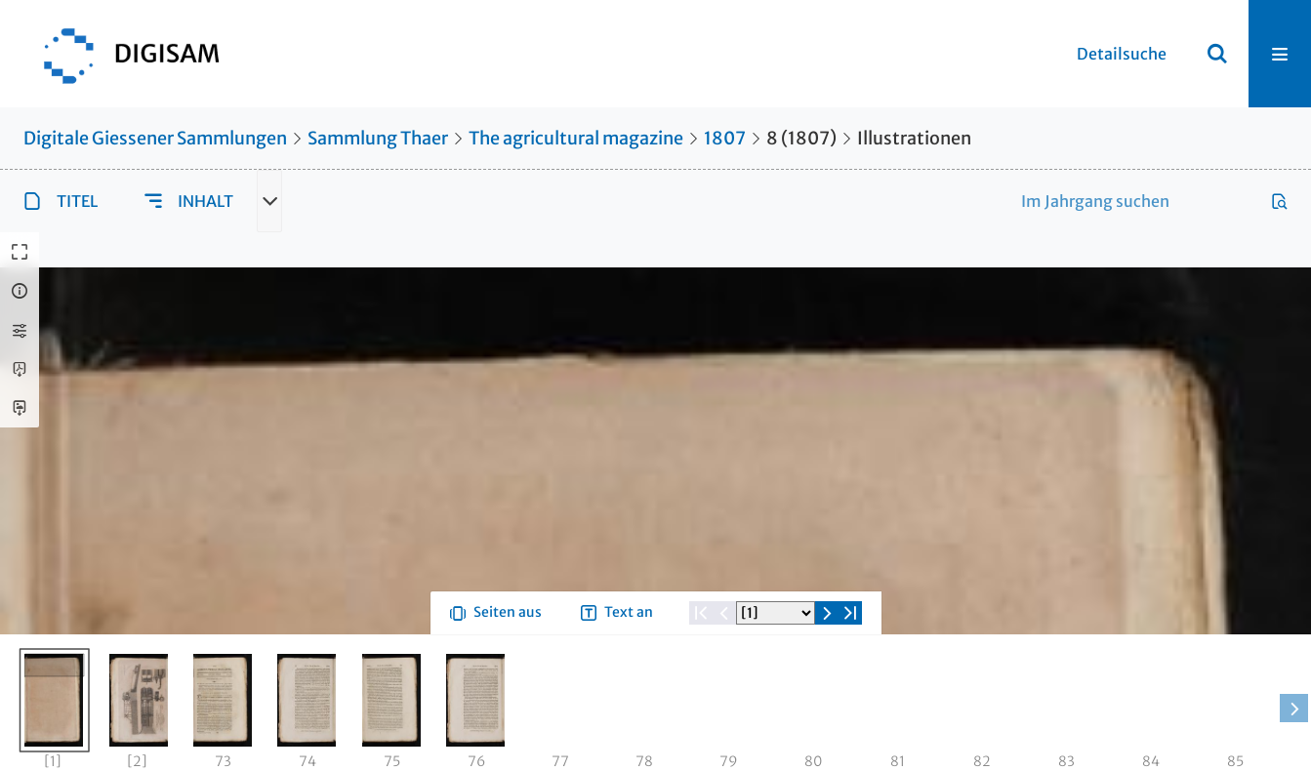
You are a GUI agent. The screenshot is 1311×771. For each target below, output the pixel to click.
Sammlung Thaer (377, 138)
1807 (725, 138)
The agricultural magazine (576, 138)
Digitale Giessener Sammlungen (155, 138)
